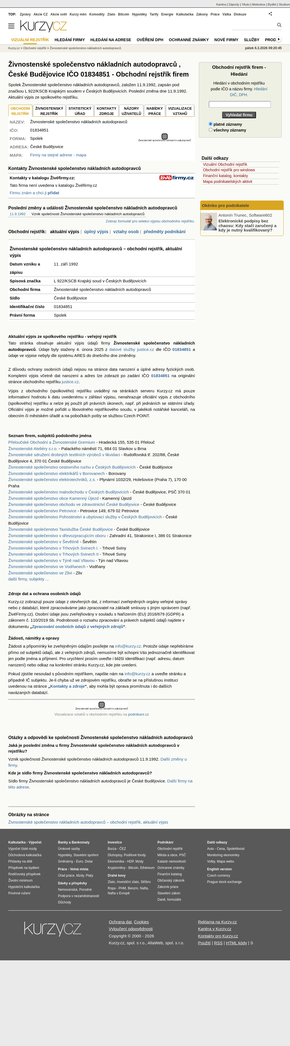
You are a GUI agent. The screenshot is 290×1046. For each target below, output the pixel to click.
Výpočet (34, 842)
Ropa (112, 888)
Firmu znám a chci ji (34, 192)
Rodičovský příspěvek (24, 874)
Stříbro (146, 882)
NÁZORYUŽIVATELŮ (131, 111)
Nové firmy (226, 40)
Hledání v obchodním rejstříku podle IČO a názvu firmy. (239, 89)
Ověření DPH (150, 40)
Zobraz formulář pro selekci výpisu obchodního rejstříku (150, 221)
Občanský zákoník (170, 880)
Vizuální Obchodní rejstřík (225, 164)
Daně (161, 900)
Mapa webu (225, 861)
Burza (112, 849)
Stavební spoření (86, 855)
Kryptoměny (116, 868)
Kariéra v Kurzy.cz (214, 928)
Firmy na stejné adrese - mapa (58, 155)
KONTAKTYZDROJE (106, 111)
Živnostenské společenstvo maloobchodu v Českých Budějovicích (68, 492)
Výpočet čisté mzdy (22, 849)
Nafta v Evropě (119, 893)
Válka (226, 14)
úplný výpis (96, 231)
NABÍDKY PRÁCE (154, 111)
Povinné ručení (19, 893)
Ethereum (147, 868)
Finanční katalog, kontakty (225, 176)
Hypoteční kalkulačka (23, 887)
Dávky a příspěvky (72, 883)
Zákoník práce (167, 887)
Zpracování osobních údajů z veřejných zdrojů (77, 626)
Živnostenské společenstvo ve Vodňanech (46, 566)
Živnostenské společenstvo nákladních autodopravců (85, 48)
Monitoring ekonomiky (223, 855)
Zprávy (25, 14)
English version (219, 869)
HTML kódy (236, 942)
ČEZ (122, 849)
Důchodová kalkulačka (24, 855)
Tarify (154, 14)
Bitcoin (123, 14)
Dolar (89, 861)
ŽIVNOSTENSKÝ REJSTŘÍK (49, 111)
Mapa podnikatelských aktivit (227, 181)
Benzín (133, 888)
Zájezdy (233, 4)
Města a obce (167, 855)
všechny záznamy (227, 130)
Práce (215, 14)
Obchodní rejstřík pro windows (229, 170)
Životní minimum (20, 880)
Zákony (202, 14)
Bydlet (272, 4)
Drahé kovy (117, 875)
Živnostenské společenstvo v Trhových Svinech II (53, 554)
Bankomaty (80, 842)
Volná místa (79, 869)
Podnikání (165, 842)
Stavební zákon (168, 893)
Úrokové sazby (69, 849)
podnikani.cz (138, 714)
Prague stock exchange (224, 882)
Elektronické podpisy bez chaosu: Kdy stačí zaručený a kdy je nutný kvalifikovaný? (247, 225)
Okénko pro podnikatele (225, 205)
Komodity (96, 14)
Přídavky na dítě (20, 861)
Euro (79, 861)
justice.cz (70, 381)
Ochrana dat (120, 921)
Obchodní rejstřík (34, 48)
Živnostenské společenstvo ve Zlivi (40, 573)
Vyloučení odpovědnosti (131, 928)
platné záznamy (225, 124)
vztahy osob (126, 231)
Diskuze (240, 14)
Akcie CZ (40, 14)
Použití (204, 942)
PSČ (182, 855)
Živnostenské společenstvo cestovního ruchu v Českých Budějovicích (72, 467)
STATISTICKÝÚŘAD (79, 111)
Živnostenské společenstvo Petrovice (42, 510)
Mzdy (80, 875)
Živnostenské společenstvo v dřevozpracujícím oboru (57, 535)
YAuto (246, 4)
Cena (221, 849)
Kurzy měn (78, 14)
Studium (284, 4)
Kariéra (221, 4)
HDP (130, 861)
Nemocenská (67, 890)
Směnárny (65, 861)
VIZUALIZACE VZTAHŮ (180, 111)
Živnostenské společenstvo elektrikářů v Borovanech (56, 473)
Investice (115, 842)
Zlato (111, 14)
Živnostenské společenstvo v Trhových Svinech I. (53, 548)
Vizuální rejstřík (30, 40)
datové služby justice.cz (131, 349)
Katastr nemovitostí (171, 861)
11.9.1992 (18, 214)
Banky (63, 842)
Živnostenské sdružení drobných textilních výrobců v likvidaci (64, 454)
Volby (211, 861)
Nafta (144, 888)
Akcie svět (59, 14)
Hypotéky (139, 14)
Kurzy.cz (14, 48)
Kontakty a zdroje (67, 686)
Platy (89, 875)
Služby (251, 40)
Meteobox (258, 4)
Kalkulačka (185, 14)
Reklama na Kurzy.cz (217, 921)
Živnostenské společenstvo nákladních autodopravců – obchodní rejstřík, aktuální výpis (88, 822)
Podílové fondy (135, 855)
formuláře (174, 900)
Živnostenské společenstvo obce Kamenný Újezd (53, 498)
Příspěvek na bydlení (23, 868)
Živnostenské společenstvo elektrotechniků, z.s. (52, 479)
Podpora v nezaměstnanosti (78, 896)
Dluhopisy (115, 855)
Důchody (64, 902)
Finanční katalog (169, 874)
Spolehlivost (236, 849)
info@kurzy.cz (128, 646)
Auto (210, 849)
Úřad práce (66, 875)
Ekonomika (116, 861)
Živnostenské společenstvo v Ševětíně (43, 541)
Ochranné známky (189, 40)
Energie (167, 14)
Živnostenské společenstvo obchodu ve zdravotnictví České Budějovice (73, 504)
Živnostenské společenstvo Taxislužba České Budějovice (60, 529)
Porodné (85, 890)
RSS (218, 942)
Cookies (141, 921)
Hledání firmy (70, 40)
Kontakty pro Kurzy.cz (218, 936)
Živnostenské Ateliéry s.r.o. (32, 448)
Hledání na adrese (110, 40)
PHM (122, 888)
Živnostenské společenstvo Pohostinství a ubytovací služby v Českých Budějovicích (85, 516)
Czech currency (218, 875)
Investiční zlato (128, 882)
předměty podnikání (165, 231)
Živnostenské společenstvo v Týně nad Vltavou (51, 560)
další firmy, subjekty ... (28, 579)
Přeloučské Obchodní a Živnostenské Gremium (51, 442)
